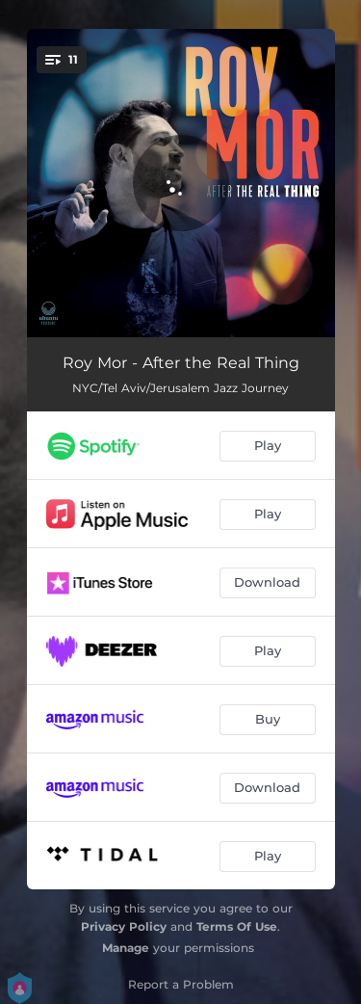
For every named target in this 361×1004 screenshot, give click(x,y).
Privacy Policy (124, 926)
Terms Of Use (236, 926)
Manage (125, 947)
